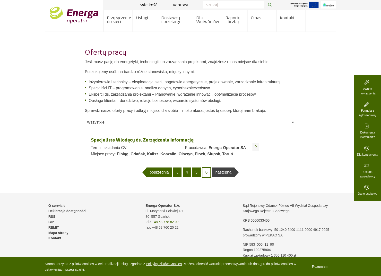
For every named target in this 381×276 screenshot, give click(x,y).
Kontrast (184, 4)
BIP (51, 222)
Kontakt (287, 17)
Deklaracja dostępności (67, 211)
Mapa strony (58, 233)
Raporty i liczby (233, 19)
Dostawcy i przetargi (170, 19)
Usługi (142, 17)
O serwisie (56, 206)
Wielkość (152, 4)
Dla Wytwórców (207, 19)
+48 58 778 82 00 (165, 222)
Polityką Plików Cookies (164, 264)
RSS (51, 216)
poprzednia (159, 172)
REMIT (53, 227)
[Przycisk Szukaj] (270, 5)
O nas (256, 17)
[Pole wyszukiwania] (233, 4)
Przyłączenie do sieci (119, 19)
